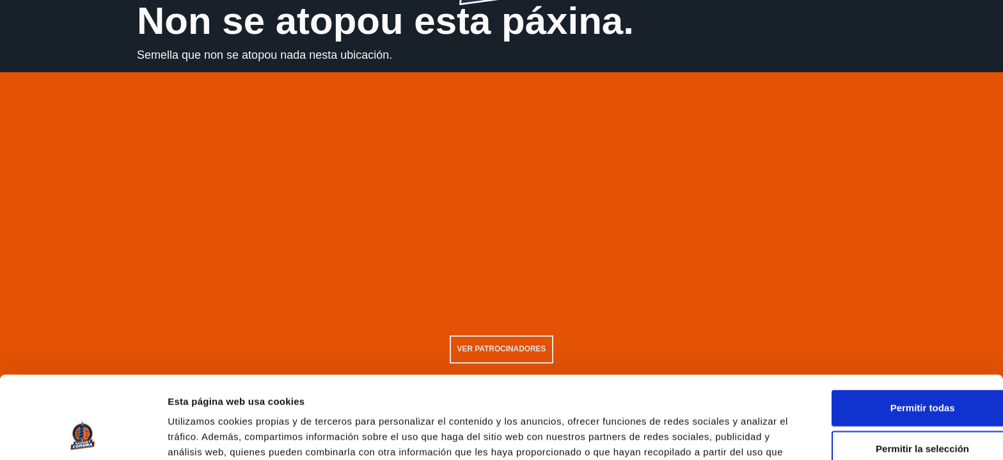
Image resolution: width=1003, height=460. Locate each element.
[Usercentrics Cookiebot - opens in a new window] (83, 435)
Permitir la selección (896, 374)
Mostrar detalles (692, 435)
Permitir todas (896, 333)
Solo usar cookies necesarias (896, 415)
